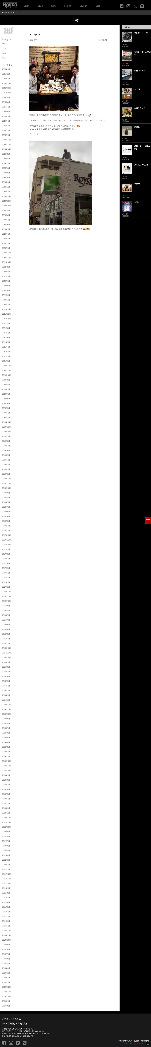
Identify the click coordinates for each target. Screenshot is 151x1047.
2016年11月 (6, 596)
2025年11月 (6, 88)
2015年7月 (6, 671)
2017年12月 (6, 535)
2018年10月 (6, 488)
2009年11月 (6, 991)
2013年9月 (6, 775)
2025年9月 (6, 97)
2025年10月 (6, 92)
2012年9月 (6, 831)
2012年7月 (6, 841)
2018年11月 (6, 483)
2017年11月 (6, 540)
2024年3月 (6, 182)
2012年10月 (6, 827)
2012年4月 (6, 855)
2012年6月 (6, 846)
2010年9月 (6, 944)
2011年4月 (6, 911)
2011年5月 (6, 907)
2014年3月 (6, 747)
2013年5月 (6, 794)
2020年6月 (6, 394)
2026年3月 (6, 69)
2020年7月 (6, 389)
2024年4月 (6, 177)
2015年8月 (6, 667)
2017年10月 (6, 544)
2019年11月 (6, 427)
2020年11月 (6, 370)
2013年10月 (6, 770)
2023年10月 (6, 205)
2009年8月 (6, 1006)
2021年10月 (6, 318)
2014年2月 (6, 751)
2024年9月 (6, 154)
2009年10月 (6, 996)
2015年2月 (6, 695)
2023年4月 (6, 234)
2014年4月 (6, 742)
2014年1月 (6, 756)
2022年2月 (6, 300)
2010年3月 (6, 973)
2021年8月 (6, 328)
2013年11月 (6, 766)
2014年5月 (6, 737)
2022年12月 (6, 253)
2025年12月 (6, 83)
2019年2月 (6, 469)
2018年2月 (6, 526)
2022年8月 (6, 271)
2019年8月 (6, 441)
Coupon (83, 6)
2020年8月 (6, 384)
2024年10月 (6, 149)
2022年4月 (6, 290)
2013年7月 (6, 784)
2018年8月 (6, 497)
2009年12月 (6, 987)
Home (4, 12)
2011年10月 (6, 883)
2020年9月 (6, 380)
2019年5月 (6, 455)
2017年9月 (6, 549)
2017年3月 (6, 577)
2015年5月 (6, 681)
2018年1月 (6, 530)
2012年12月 (6, 817)
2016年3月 (6, 634)
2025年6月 (6, 111)
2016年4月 (6, 629)
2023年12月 (6, 196)
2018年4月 (6, 516)
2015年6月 (6, 676)
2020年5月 (6, 398)
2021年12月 (6, 309)
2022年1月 (6, 304)
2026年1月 (6, 78)
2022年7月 (6, 276)
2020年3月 (6, 408)
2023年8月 (6, 215)
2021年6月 (6, 337)
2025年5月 (6, 116)
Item (53, 6)
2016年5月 (6, 624)
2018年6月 (6, 507)
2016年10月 (6, 601)
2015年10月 (6, 657)
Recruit (67, 6)
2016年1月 (6, 643)
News (4, 43)
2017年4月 (6, 573)
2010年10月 (6, 940)
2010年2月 (6, 977)
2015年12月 (6, 648)
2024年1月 (6, 191)
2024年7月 (6, 163)
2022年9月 (6, 267)
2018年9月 (6, 493)
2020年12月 (6, 365)
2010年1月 (6, 982)
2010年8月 (6, 949)
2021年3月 (6, 351)
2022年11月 (6, 257)
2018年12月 (6, 478)
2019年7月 (6, 445)
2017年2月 (6, 582)
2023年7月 (6, 220)
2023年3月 (6, 238)
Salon (26, 6)
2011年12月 (6, 874)
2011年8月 (6, 893)
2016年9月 (6, 606)
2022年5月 (6, 285)
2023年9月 (6, 210)
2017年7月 (6, 558)
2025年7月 (6, 107)
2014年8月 (6, 723)
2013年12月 (6, 761)
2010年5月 (6, 963)
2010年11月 (6, 935)
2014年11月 (6, 709)
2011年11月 (6, 879)
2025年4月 (6, 121)
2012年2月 (6, 864)
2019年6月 (6, 450)
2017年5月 (6, 568)
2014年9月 (6, 718)
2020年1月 (6, 417)
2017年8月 (6, 554)
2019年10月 (6, 431)
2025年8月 (6, 102)
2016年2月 (6, 638)
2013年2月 (6, 808)
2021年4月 (6, 347)
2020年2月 (6, 413)
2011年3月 (6, 916)
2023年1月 (6, 248)
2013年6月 (6, 789)
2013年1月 (6, 813)
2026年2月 (6, 74)
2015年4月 (6, 686)
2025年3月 (6, 125)
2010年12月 (6, 930)
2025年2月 (6, 130)
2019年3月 (6, 464)
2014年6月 (6, 733)
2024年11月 (6, 144)
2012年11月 (6, 822)
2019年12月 (6, 422)
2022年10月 (6, 262)
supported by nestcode (133, 1043)
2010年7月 (6, 954)
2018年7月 (6, 502)
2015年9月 (6, 662)
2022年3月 (6, 295)
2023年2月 (6, 243)
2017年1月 (6, 587)
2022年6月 (6, 281)
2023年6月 (6, 224)
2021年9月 (6, 323)
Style (40, 6)
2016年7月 (6, 615)
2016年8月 (6, 610)
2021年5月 (6, 342)
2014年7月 (6, 728)
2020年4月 (6, 403)
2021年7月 (6, 333)
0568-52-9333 (17, 1023)
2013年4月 (6, 799)
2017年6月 (6, 563)
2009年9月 (6, 1001)
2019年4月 (6, 460)
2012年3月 (6, 860)
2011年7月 (6, 897)
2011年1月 (6, 926)
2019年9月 (6, 436)
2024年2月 (6, 187)
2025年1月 (6, 135)
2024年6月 (6, 168)
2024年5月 (6, 172)
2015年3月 (6, 690)
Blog (98, 6)
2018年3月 (6, 521)
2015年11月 (6, 653)
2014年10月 (6, 714)
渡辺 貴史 (33, 40)
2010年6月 (6, 959)
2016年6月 (6, 620)
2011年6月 (6, 902)
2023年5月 (6, 229)
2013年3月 (6, 803)
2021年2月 (6, 356)
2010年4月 (6, 968)
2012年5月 (6, 850)
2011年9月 (6, 888)
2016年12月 (6, 591)
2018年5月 (6, 511)
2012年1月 (6, 869)
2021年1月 (6, 361)
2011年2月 (6, 921)
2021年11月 (6, 314)
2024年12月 (6, 140)
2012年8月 (6, 836)
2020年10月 (6, 375)
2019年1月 (6, 474)
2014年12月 (6, 704)
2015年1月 (6, 700)
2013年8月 (6, 780)
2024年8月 (6, 158)
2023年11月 (6, 201)
